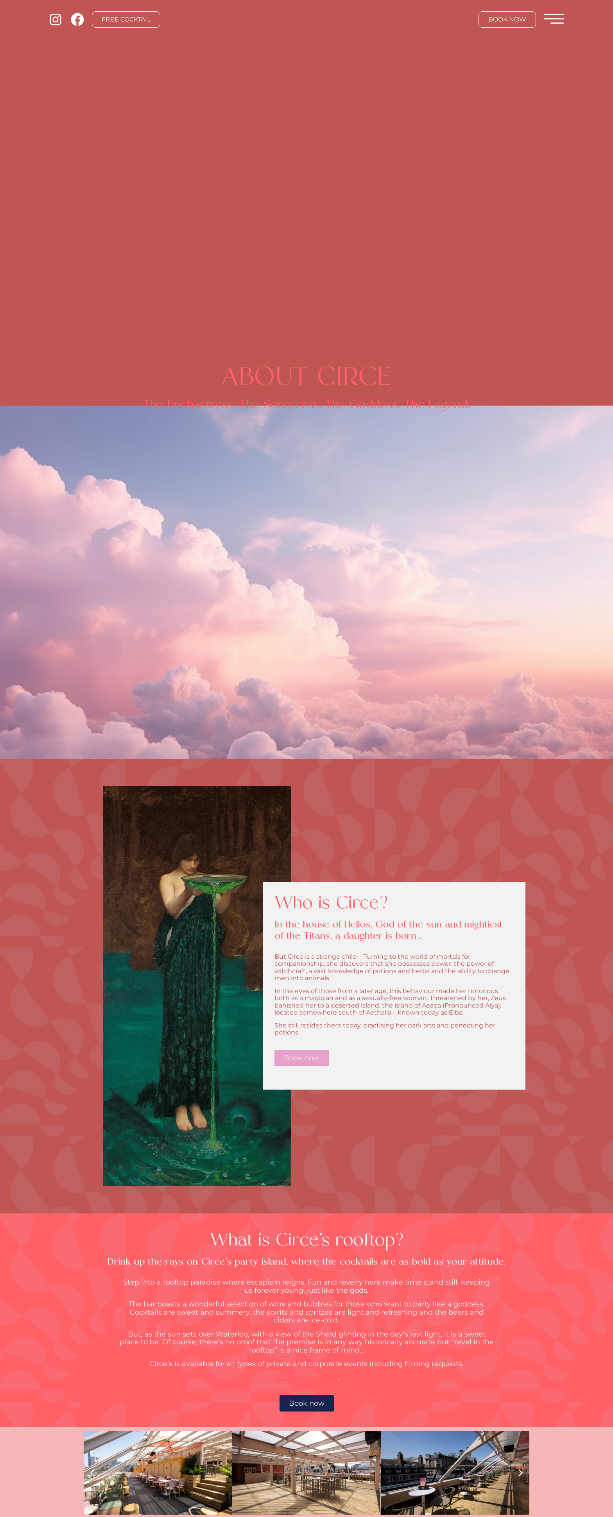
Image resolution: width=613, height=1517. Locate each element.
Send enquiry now (306, 1377)
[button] (92, 1473)
